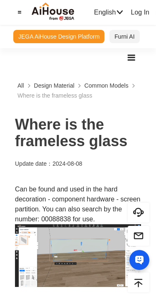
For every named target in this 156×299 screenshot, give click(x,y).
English (109, 12)
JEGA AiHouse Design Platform (58, 36)
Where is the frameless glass (54, 95)
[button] (18, 12)
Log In (140, 12)
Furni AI (124, 36)
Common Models (106, 85)
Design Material (54, 85)
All (20, 85)
